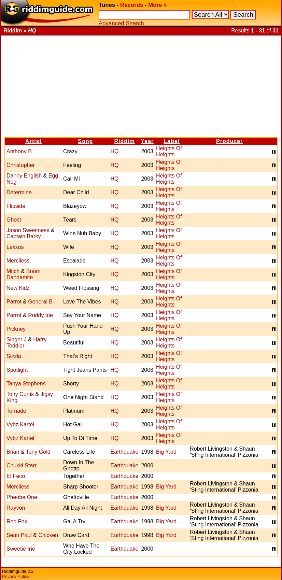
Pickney (16, 329)
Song (85, 141)
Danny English (24, 176)
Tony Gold (38, 452)
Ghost (13, 220)
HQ (115, 151)
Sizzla (13, 356)
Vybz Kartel (20, 424)
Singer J (16, 339)
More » (157, 5)
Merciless (18, 261)
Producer (229, 141)
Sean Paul (19, 535)
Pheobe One (21, 497)
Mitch (12, 271)
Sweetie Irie (20, 549)
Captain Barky (23, 236)
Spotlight (17, 370)
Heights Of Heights (169, 151)
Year (147, 141)
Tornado (16, 411)
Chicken (48, 535)
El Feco (15, 476)
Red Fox (16, 521)
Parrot (14, 302)
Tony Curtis (20, 394)
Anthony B (19, 151)
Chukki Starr (21, 465)
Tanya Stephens (26, 383)
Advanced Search (121, 23)
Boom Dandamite (23, 274)
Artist (33, 141)
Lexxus (15, 247)
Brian (12, 452)
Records (131, 5)
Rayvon (15, 508)
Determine (19, 192)
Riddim (124, 141)
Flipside (15, 206)
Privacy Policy (15, 576)
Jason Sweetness (27, 230)
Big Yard (166, 452)
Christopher (20, 165)
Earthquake (125, 452)
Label (172, 141)
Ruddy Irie (40, 315)
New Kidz (18, 288)
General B (40, 302)
